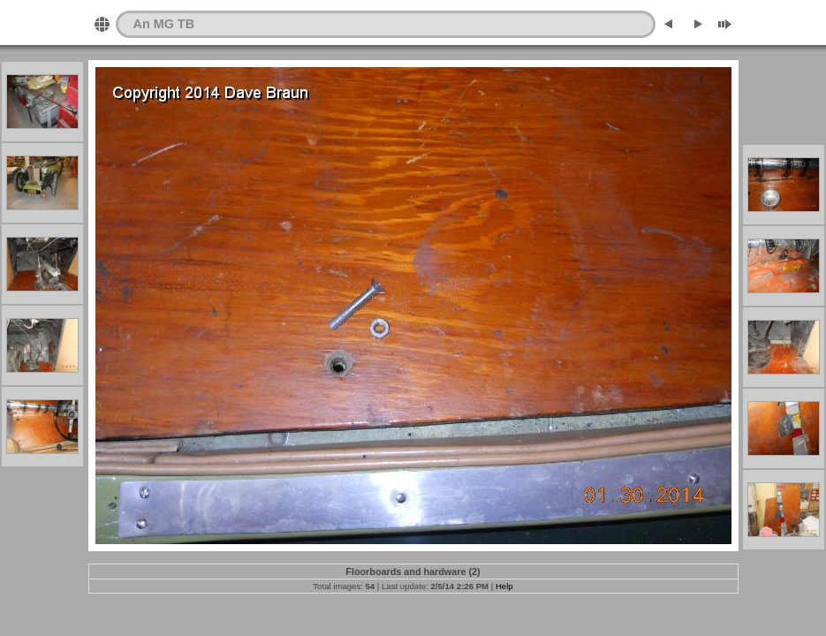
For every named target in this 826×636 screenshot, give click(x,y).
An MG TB (164, 24)
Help (504, 586)
